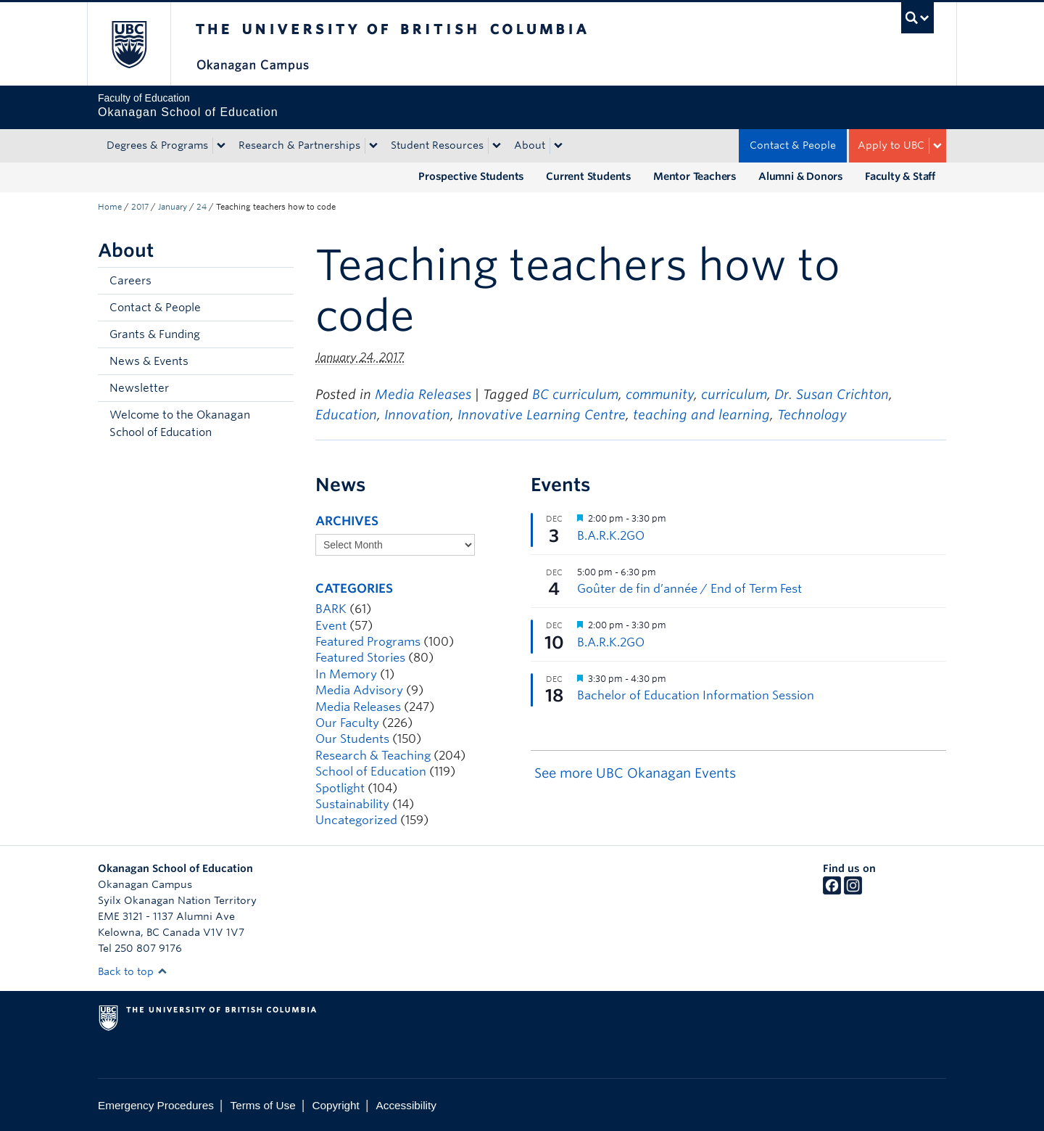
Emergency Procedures (156, 1105)
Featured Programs (367, 642)
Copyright (335, 1105)
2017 (140, 207)
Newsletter (139, 388)
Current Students (588, 176)
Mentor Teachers (695, 176)
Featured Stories (360, 658)
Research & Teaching (373, 755)
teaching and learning (701, 414)
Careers (130, 280)
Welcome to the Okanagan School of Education (179, 423)
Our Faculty (347, 723)
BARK (331, 609)
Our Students (352, 739)
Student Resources (437, 145)
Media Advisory (359, 690)
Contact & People (793, 145)
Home (110, 207)
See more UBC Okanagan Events (635, 773)
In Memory (346, 674)
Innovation (417, 414)
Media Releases (423, 394)
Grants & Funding (154, 334)
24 (201, 207)
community (660, 394)
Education (346, 414)
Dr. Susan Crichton (831, 394)
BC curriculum (575, 394)
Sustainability (352, 804)
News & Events (148, 361)
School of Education (370, 771)
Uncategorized (356, 820)
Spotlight (340, 788)
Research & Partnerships (299, 145)
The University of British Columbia (128, 44)
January (172, 207)
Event (331, 626)
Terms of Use (263, 1105)
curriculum (734, 394)
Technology (812, 414)
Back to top (132, 971)
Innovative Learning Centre (541, 414)
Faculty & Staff (900, 176)
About (529, 145)
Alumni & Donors (800, 176)
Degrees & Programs (157, 145)
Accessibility (406, 1105)
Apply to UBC (891, 145)
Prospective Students (471, 176)
